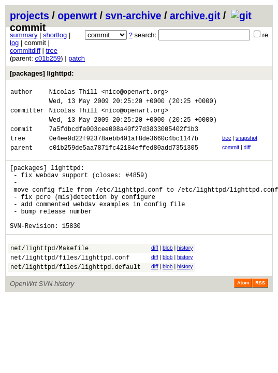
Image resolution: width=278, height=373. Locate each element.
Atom (243, 312)
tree (51, 50)
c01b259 (48, 58)
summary (23, 35)
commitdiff (25, 50)
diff (247, 157)
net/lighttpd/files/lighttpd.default (75, 296)
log (14, 43)
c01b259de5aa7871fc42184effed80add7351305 (123, 158)
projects (29, 15)
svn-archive (133, 15)
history (185, 273)
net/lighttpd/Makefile (49, 274)
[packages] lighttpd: (42, 73)
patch (76, 58)
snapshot (246, 146)
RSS (260, 312)
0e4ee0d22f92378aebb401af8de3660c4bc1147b (123, 147)
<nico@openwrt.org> (135, 93)
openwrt (77, 15)
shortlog (55, 35)
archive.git (195, 15)
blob (168, 273)
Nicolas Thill (73, 93)
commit (230, 157)
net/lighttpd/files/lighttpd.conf (69, 285)
